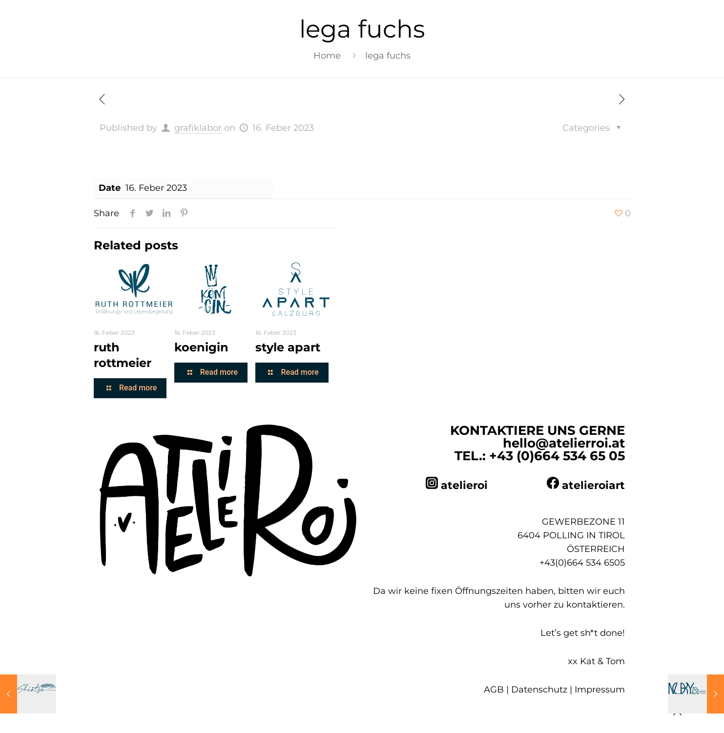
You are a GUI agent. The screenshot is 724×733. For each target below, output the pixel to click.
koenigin (201, 347)
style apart (287, 347)
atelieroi (464, 485)
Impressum (600, 689)
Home (327, 55)
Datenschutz (539, 689)
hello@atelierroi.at (564, 443)
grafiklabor (198, 127)
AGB (494, 689)
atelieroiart (593, 485)
